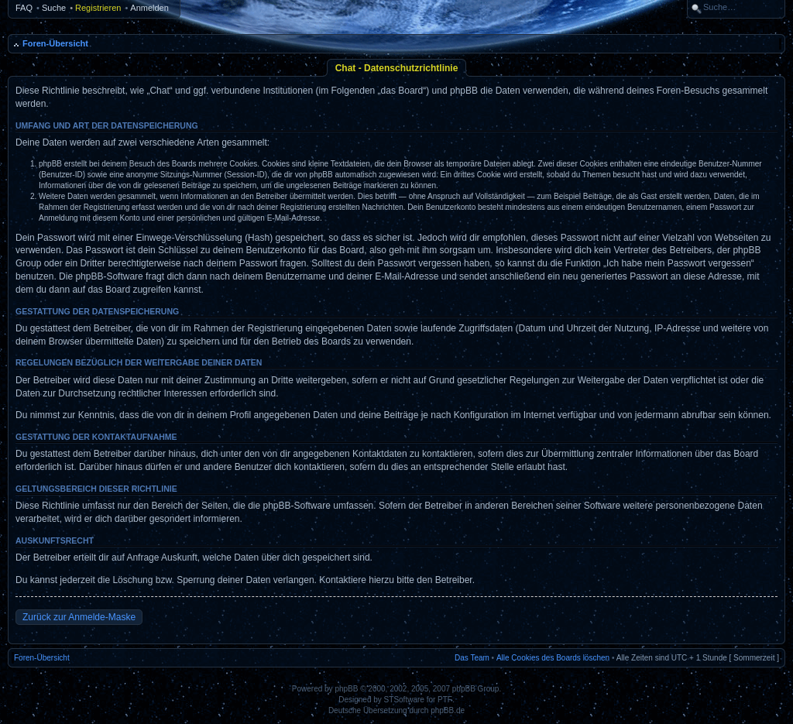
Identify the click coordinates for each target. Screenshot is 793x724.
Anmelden (149, 7)
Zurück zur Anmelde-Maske (79, 617)
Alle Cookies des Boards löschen (552, 658)
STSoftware (404, 699)
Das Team (472, 658)
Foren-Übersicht (55, 43)
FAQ (24, 7)
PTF (445, 699)
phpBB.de (448, 710)
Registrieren (98, 7)
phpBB (346, 689)
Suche (54, 7)
